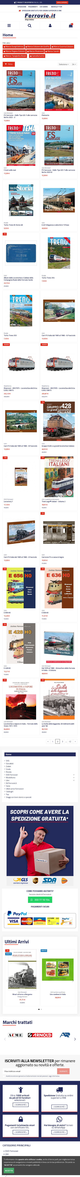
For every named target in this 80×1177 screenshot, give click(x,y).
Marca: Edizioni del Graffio (37, 46)
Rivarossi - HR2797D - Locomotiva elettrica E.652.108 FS (58, 389)
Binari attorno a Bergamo (22, 994)
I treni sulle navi (10, 170)
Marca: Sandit (52, 51)
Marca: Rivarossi (35, 51)
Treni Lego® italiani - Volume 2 (53, 501)
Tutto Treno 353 (10, 335)
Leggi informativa (54, 1076)
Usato (8, 769)
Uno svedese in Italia (58, 994)
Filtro (9, 64)
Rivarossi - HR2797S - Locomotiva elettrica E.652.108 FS (20, 389)
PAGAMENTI (33, 6)
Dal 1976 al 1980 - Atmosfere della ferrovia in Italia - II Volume (58, 669)
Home (8, 754)
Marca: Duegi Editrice (13, 46)
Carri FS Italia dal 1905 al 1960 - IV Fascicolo (58, 335)
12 (70, 741)
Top (7, 794)
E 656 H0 (7, 612)
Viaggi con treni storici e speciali (18, 797)
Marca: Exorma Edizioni (62, 46)
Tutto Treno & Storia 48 (13, 225)
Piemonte (45, 115)
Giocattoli (9, 763)
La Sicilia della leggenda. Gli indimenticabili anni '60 (58, 724)
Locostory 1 (8, 501)
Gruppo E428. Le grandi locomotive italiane (58, 446)
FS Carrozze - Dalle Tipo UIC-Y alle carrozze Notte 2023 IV (58, 171)
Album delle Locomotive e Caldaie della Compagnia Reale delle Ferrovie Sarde (18, 278)
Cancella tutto (37, 55)
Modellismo (10, 777)
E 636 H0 (45, 612)
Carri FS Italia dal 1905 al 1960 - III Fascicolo (20, 446)
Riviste (9, 771)
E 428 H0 (7, 668)
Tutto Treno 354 (48, 277)
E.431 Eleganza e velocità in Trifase (55, 225)
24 (74, 64)
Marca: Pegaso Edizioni (14, 51)
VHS (7, 760)
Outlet (8, 766)
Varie (8, 785)
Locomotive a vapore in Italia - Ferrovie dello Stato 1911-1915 (21, 724)
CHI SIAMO (44, 6)
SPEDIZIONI (22, 6)
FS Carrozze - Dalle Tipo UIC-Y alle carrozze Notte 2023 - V (20, 116)
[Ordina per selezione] (64, 64)
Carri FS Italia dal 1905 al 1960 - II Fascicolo (20, 557)
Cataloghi (9, 791)
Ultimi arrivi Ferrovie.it (14, 788)
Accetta (9, 1170)
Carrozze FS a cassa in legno (53, 557)
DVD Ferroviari (12, 774)
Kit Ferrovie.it (11, 783)
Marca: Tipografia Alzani (15, 55)
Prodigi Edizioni (22, 996)
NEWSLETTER (56, 6)
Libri (7, 780)
